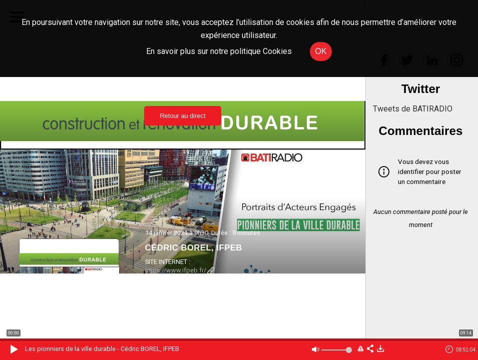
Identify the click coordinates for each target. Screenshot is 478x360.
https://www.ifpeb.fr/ (180, 270)
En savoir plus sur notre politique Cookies (219, 51)
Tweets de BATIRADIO (412, 109)
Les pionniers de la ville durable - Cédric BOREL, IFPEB (102, 348)
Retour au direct (182, 116)
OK (320, 51)
